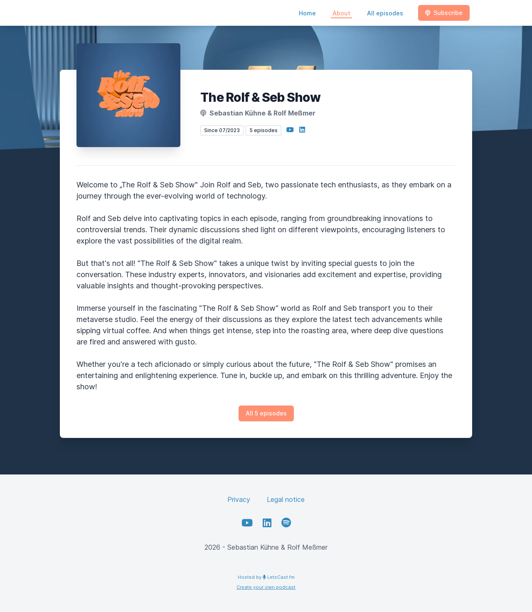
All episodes (385, 13)
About (341, 13)
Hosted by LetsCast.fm (266, 577)
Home (307, 13)
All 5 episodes (266, 413)
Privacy (238, 499)
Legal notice (286, 499)
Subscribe (444, 12)
